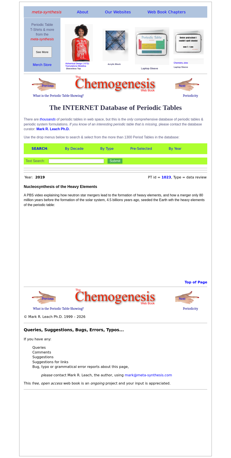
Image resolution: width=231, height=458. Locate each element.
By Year (175, 149)
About (82, 12)
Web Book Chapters (166, 12)
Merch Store (42, 65)
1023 (166, 177)
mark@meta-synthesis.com (148, 375)
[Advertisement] (115, 421)
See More (42, 52)
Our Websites (118, 12)
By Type (107, 149)
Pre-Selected (141, 149)
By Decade (74, 149)
